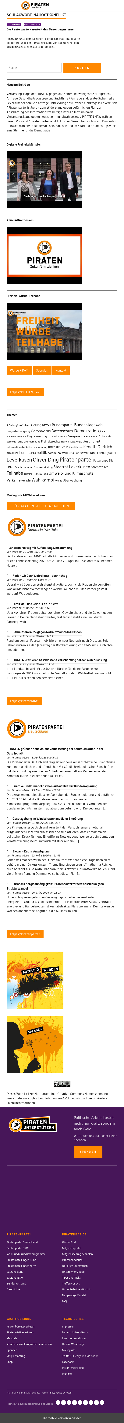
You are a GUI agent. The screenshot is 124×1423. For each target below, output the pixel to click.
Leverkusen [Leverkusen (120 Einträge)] (19, 460)
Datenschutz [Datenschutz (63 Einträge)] (62, 431)
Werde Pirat (69, 1242)
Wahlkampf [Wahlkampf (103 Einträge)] (43, 480)
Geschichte (13, 1289)
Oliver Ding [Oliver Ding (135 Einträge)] (46, 460)
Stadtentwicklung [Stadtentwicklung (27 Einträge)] (43, 467)
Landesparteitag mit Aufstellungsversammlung (40, 548)
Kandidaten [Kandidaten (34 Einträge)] (76, 447)
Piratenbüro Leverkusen (21, 1326)
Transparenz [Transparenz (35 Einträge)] (40, 473)
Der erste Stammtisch (75, 1266)
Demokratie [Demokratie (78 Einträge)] (85, 430)
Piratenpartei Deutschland (22, 1242)
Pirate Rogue (55, 1392)
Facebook (68, 1362)
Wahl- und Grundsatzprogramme (26, 1254)
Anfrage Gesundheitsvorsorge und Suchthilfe (37, 98)
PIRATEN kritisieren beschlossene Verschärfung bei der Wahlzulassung (59, 660)
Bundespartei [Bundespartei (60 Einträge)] (62, 425)
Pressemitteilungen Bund (21, 1260)
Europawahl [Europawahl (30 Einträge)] (92, 436)
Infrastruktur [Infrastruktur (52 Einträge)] (58, 447)
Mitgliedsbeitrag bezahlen (77, 1254)
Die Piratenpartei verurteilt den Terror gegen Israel (40, 29)
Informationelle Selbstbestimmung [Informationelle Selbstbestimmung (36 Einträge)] (27, 447)
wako (15, 552)
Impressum (68, 1326)
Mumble (67, 1373)
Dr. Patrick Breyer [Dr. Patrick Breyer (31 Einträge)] (57, 436)
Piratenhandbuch (72, 1260)
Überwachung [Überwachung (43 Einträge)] (72, 480)
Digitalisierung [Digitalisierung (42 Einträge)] (37, 436)
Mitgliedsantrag (16, 1356)
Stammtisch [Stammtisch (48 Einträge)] (99, 467)
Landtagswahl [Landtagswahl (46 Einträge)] (106, 453)
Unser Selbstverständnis (76, 1289)
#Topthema (14, 24)
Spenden (88, 1151)
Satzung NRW (15, 1277)
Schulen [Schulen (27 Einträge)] (19, 467)
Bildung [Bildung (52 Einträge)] (35, 425)
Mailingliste (68, 1350)
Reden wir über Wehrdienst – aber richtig (39, 576)
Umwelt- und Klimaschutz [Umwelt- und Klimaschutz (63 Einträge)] (71, 473)
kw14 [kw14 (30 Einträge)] (71, 453)
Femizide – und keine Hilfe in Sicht (35, 604)
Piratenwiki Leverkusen (20, 1332)
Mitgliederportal (71, 1248)
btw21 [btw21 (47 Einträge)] (46, 425)
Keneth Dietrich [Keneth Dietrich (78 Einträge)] (97, 446)
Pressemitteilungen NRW (21, 1266)
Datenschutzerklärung (75, 1332)
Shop (10, 1362)
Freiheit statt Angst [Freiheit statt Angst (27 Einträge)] (71, 441)
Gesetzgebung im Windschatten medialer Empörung (47, 819)
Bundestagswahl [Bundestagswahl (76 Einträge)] (89, 424)
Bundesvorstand (16, 1283)
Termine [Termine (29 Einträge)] (28, 473)
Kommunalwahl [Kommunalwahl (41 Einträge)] (58, 453)
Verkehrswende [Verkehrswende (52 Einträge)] (19, 480)
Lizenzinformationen (21, 1103)
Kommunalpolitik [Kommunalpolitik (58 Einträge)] (33, 452)
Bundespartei (32, 24)
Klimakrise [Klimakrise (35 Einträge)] (13, 453)
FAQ (64, 1301)
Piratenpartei (19, 757)
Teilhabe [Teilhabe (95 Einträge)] (15, 473)
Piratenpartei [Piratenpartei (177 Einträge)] (76, 459)
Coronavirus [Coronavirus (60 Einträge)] (41, 431)
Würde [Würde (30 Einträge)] (58, 480)
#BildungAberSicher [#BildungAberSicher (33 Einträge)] (18, 425)
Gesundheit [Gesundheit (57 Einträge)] (91, 441)
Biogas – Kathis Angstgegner (31, 851)
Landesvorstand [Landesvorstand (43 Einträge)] (85, 453)
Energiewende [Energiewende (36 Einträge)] (76, 436)
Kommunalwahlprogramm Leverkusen (29, 1344)
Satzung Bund (15, 1271)
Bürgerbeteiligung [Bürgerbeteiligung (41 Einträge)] (18, 431)
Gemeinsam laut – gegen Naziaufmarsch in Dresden (47, 632)
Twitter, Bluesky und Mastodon (80, 1356)
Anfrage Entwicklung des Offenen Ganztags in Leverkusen (77, 103)
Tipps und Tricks (71, 1277)
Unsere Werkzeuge (73, 1271)
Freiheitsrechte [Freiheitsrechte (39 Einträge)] (50, 441)
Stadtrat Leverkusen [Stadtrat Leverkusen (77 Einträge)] (71, 466)
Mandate (12, 1338)
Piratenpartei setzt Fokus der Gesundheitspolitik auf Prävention (74, 121)
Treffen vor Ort (71, 1283)
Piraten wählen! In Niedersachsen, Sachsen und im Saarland (49, 126)
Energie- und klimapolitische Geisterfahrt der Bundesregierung (54, 786)
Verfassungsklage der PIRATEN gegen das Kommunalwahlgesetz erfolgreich (58, 94)
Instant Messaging (73, 1368)
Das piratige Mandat (74, 1295)
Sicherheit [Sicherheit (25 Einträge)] (28, 467)
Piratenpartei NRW (18, 1248)
